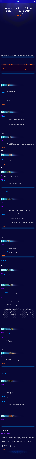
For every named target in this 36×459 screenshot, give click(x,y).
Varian (11, 30)
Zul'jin (4, 35)
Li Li (25, 31)
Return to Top (3, 36)
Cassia (4, 30)
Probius (19, 30)
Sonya (32, 31)
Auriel (26, 30)
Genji (4, 31)
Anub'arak (31, 30)
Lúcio (25, 32)
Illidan (4, 32)
